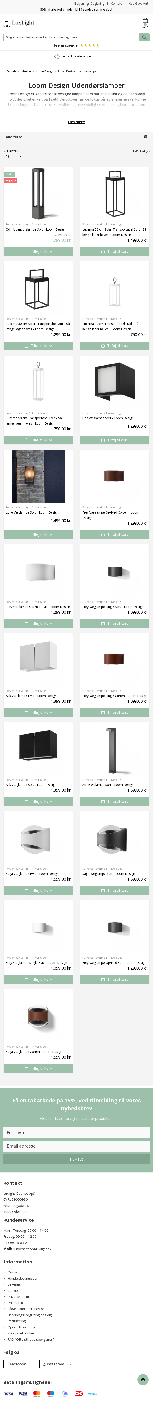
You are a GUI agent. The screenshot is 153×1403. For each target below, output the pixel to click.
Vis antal (10, 151)
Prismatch (13, 1303)
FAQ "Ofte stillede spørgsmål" (29, 1339)
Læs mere (76, 122)
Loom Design (44, 71)
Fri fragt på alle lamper (77, 56)
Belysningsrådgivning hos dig (28, 1315)
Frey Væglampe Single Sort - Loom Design (112, 607)
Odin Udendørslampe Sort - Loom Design (36, 229)
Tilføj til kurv (38, 251)
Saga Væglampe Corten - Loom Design (34, 1052)
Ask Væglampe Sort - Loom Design (31, 785)
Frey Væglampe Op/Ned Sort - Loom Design (114, 963)
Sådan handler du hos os (24, 1309)
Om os (11, 1272)
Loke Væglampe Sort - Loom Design (32, 512)
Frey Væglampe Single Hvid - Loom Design (36, 963)
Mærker (26, 71)
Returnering (15, 1321)
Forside (11, 71)
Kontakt (116, 3)
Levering (12, 1284)
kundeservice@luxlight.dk (32, 1249)
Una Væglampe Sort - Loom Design (108, 418)
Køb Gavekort (138, 3)
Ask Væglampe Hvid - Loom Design (31, 696)
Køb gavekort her (19, 1333)
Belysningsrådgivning (89, 3)
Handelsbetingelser (21, 1278)
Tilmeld (76, 1159)
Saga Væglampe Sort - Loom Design (108, 874)
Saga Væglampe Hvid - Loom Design (32, 874)
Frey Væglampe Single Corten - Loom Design (114, 696)
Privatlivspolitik (17, 1297)
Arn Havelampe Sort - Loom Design (108, 785)
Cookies (12, 1290)
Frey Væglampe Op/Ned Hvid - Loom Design (38, 607)
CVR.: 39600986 (15, 1199)
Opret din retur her (20, 1327)
